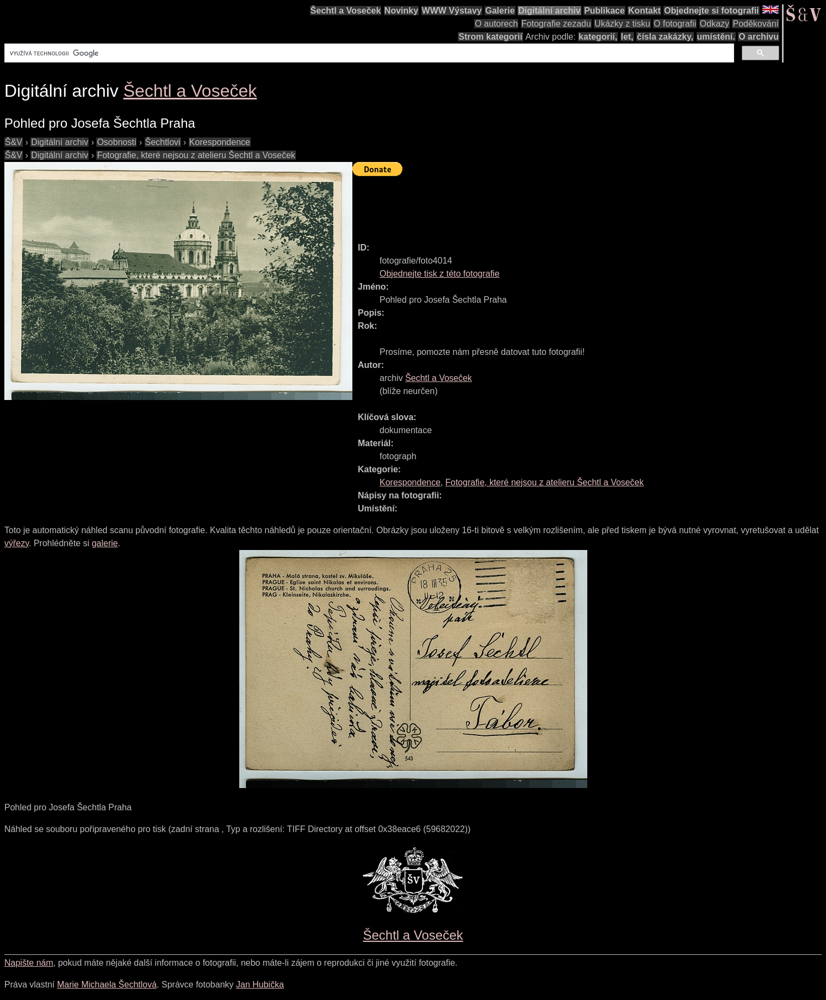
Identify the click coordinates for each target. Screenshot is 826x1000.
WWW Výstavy (452, 10)
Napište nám (28, 962)
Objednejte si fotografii (711, 10)
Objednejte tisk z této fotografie (440, 273)
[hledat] (368, 53)
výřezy (16, 543)
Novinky (401, 10)
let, (627, 36)
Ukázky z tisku (622, 23)
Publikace (604, 10)
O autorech (496, 23)
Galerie (499, 10)
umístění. (716, 36)
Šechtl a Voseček (345, 10)
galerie (105, 543)
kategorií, (598, 36)
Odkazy (714, 23)
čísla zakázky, (665, 36)
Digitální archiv (549, 10)
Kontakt (644, 10)
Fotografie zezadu (556, 23)
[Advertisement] (550, 204)
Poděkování (755, 23)
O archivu (758, 36)
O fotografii (675, 23)
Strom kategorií (490, 36)
